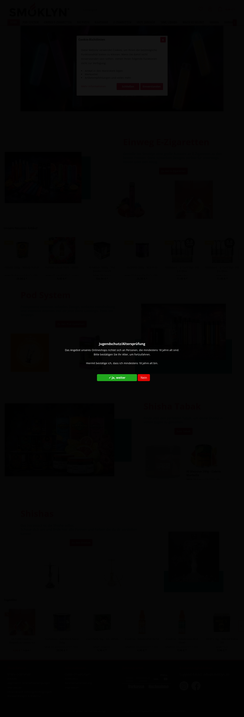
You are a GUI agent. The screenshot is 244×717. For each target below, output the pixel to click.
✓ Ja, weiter (117, 378)
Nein (144, 378)
